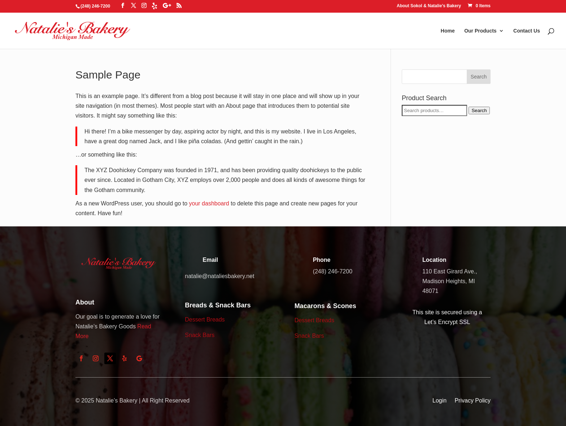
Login (439, 400)
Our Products (480, 31)
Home (448, 31)
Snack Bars (199, 335)
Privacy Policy (472, 400)
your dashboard (209, 203)
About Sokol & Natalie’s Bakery (429, 6)
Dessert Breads (205, 319)
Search (479, 110)
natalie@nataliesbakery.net (219, 276)
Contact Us (526, 31)
